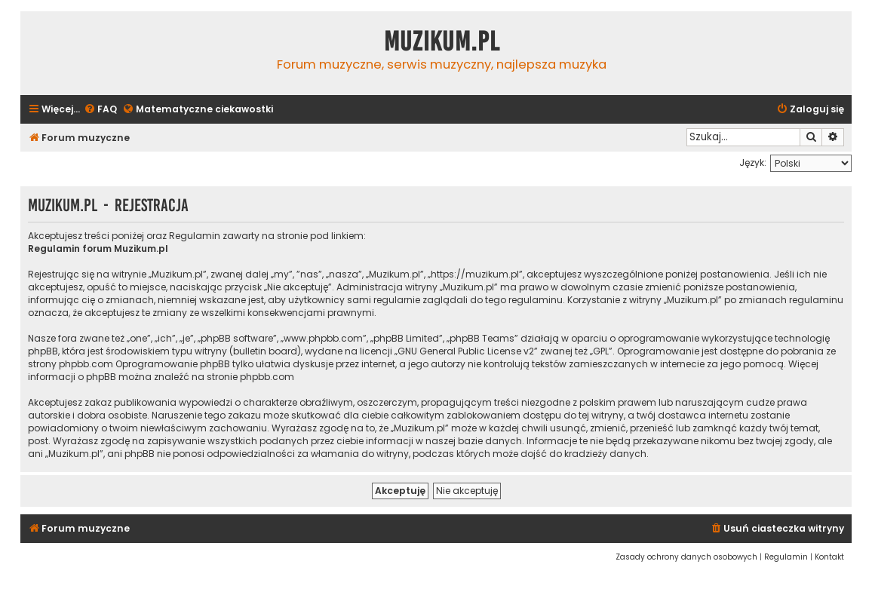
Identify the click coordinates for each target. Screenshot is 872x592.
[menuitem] (100, 110)
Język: (752, 162)
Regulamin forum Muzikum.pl (98, 248)
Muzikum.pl (442, 41)
